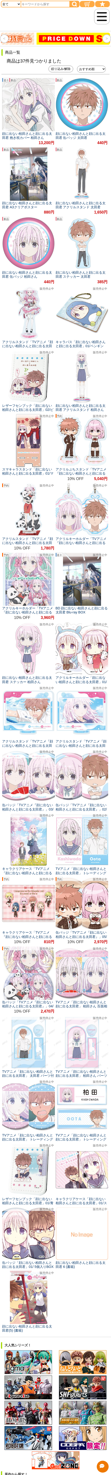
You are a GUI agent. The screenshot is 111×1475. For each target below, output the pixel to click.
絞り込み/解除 (61, 69)
